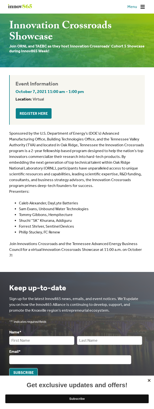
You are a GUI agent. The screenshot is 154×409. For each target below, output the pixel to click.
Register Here (34, 113)
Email (15, 351)
